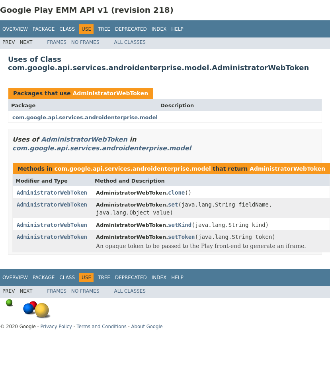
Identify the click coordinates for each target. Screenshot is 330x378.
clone (176, 192)
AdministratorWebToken (110, 93)
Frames (56, 42)
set (173, 204)
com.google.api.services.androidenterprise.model (85, 117)
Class (67, 29)
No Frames (85, 42)
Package (44, 29)
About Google (147, 326)
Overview (15, 29)
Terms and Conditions (102, 326)
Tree (104, 29)
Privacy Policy (56, 326)
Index (159, 29)
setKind (179, 225)
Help (177, 29)
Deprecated (131, 29)
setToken (181, 237)
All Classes (130, 42)
